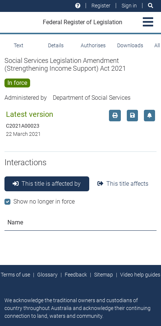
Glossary (47, 275)
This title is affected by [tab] (47, 183)
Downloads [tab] (130, 45)
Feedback (76, 275)
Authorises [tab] (93, 45)
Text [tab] (18, 45)
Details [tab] (56, 45)
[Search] (151, 6)
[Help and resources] (78, 6)
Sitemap (103, 275)
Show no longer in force (44, 201)
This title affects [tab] (122, 183)
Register (100, 6)
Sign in (129, 6)
